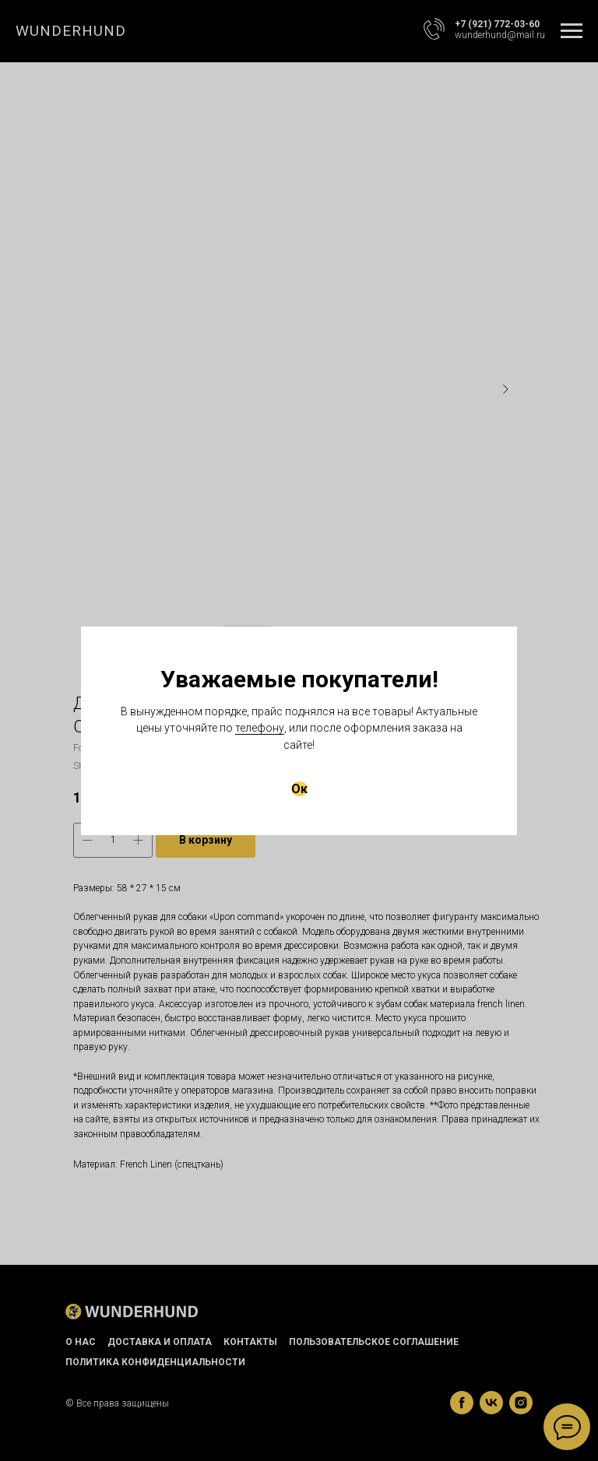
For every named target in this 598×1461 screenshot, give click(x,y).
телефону (259, 728)
